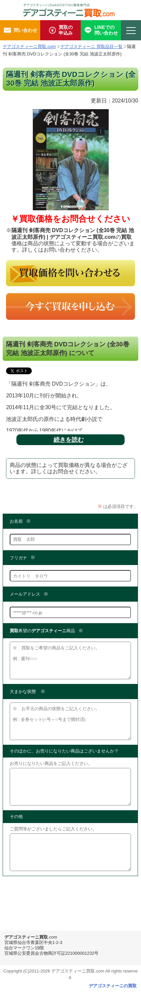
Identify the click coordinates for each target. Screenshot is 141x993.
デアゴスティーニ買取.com (29, 46)
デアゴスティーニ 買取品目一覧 (91, 46)
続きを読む (69, 439)
